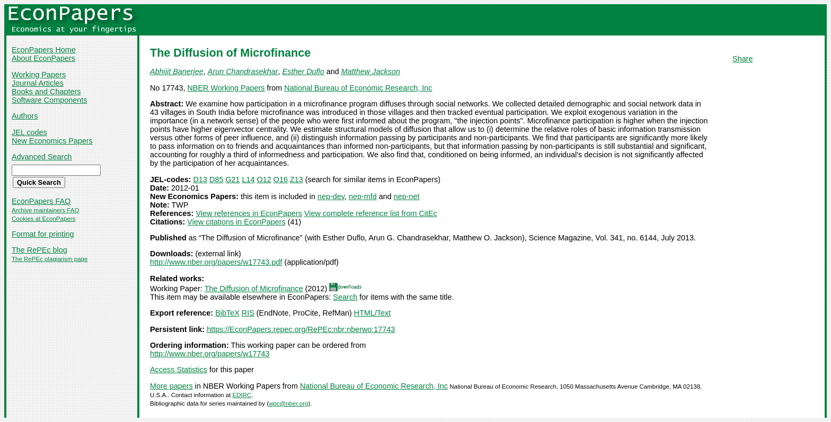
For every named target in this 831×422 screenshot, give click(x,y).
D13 (200, 179)
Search (345, 297)
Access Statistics (178, 369)
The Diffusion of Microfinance (254, 288)
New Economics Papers (52, 141)
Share (742, 59)
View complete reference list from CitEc (370, 213)
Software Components (49, 100)
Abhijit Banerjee (177, 71)
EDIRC (242, 395)
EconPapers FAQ (41, 201)
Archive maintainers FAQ (45, 210)
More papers (171, 386)
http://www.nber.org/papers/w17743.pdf (216, 262)
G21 (232, 179)
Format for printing (43, 234)
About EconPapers (43, 58)
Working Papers (39, 74)
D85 (216, 179)
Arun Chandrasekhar (243, 71)
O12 (264, 179)
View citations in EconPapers (236, 222)
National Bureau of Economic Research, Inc (358, 88)
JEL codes (29, 132)
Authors (25, 116)
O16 (280, 179)
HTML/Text (372, 313)
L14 (248, 179)
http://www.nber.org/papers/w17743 (210, 353)
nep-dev (330, 196)
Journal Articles (38, 83)
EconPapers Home (44, 50)
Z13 (296, 179)
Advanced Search (42, 156)
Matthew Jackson (370, 71)
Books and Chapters (46, 91)
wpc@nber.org (288, 403)
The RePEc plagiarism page (49, 259)
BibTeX (227, 313)
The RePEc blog (39, 250)
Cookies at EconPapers (43, 219)
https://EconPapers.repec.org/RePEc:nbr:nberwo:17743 (301, 329)
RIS (248, 313)
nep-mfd (363, 196)
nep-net (407, 196)
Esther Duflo (303, 71)
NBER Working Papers (225, 88)
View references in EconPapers (249, 213)
